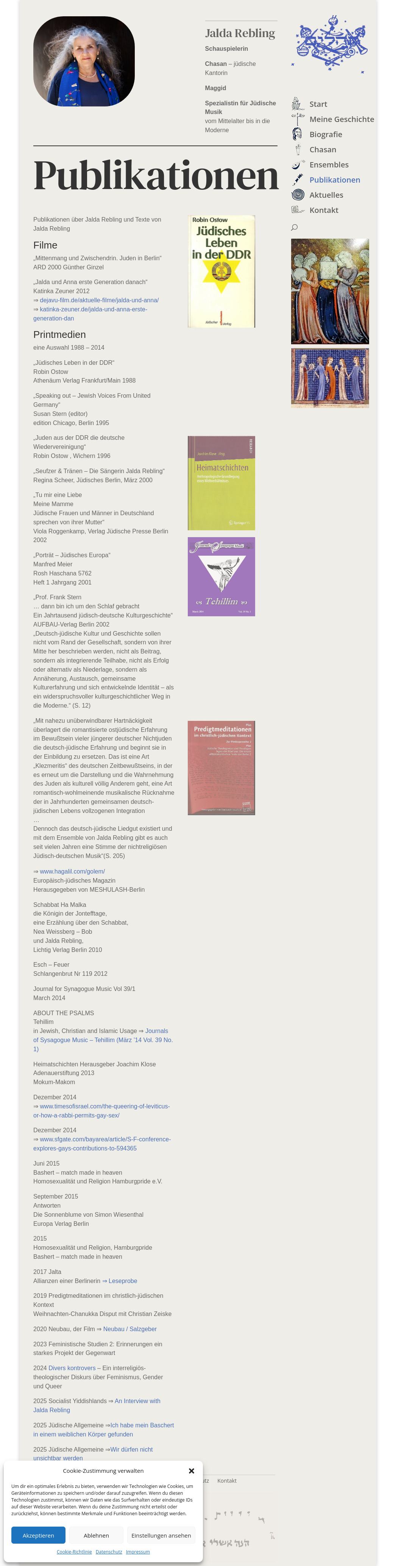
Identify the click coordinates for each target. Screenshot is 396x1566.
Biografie (326, 134)
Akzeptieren (38, 1535)
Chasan (323, 149)
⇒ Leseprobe (119, 1281)
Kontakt (324, 210)
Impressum (138, 1552)
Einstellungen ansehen (161, 1535)
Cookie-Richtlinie (74, 1552)
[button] (191, 1471)
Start (318, 104)
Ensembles (329, 164)
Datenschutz (109, 1552)
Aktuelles (326, 195)
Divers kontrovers (71, 1368)
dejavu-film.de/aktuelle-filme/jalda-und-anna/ (99, 300)
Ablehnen (96, 1535)
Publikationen (335, 180)
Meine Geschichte (342, 119)
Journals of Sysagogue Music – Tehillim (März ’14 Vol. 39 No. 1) (103, 1040)
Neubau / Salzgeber (130, 1329)
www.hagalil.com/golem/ (72, 871)
